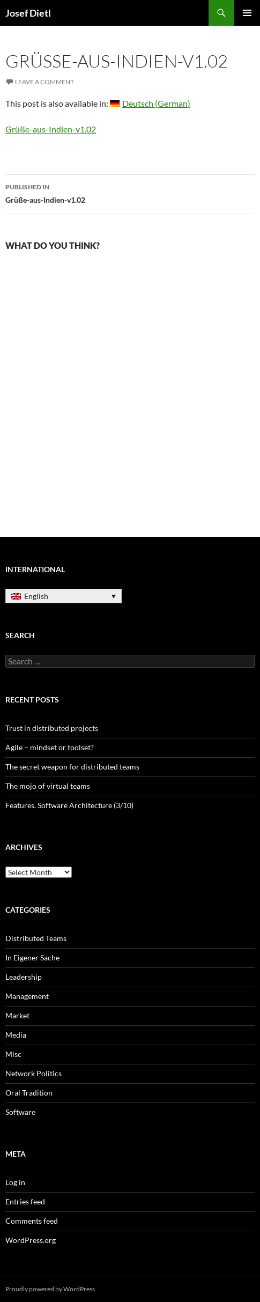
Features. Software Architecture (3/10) (69, 805)
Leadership (23, 976)
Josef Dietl (28, 13)
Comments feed (31, 1220)
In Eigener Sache (32, 957)
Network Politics (33, 1073)
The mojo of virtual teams (47, 785)
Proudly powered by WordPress (50, 1289)
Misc (13, 1054)
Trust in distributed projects (51, 728)
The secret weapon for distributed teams (72, 766)
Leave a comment (44, 82)
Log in (15, 1182)
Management (27, 996)
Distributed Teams (35, 938)
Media (15, 1034)
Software (20, 1111)
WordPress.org (30, 1240)
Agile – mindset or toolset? (49, 747)
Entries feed (25, 1201)
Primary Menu (247, 13)
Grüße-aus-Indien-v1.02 (50, 129)
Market (17, 1015)
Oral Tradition (29, 1092)
